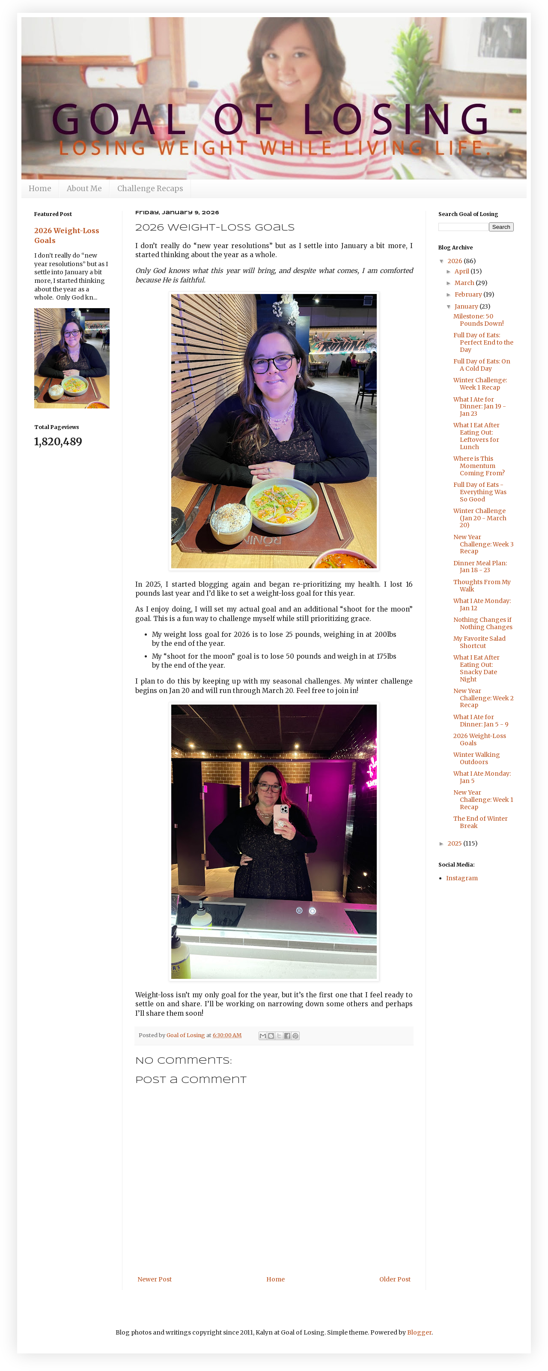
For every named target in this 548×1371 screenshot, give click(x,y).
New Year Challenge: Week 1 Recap (483, 800)
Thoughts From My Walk (482, 585)
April (463, 271)
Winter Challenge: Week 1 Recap (480, 383)
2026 (456, 261)
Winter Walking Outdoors (476, 758)
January (467, 306)
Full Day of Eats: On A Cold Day (481, 364)
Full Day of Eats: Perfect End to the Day (483, 342)
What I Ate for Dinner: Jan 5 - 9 (481, 720)
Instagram (462, 878)
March (465, 283)
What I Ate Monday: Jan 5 (482, 777)
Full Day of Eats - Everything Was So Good (479, 492)
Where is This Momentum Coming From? (479, 466)
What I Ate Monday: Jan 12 (482, 604)
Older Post (395, 1279)
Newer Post (154, 1279)
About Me (84, 188)
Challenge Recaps (150, 188)
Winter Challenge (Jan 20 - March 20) (479, 518)
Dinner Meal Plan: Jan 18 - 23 (480, 566)
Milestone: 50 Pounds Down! (478, 319)
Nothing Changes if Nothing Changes (482, 623)
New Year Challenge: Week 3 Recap (483, 544)
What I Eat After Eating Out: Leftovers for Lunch (476, 435)
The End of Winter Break (480, 822)
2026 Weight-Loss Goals (479, 739)
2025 (455, 843)
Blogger (419, 1332)
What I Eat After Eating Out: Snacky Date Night (476, 668)
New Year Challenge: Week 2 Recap (483, 698)
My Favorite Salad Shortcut (479, 642)
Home (40, 188)
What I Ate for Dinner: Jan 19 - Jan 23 (479, 407)
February (469, 294)
